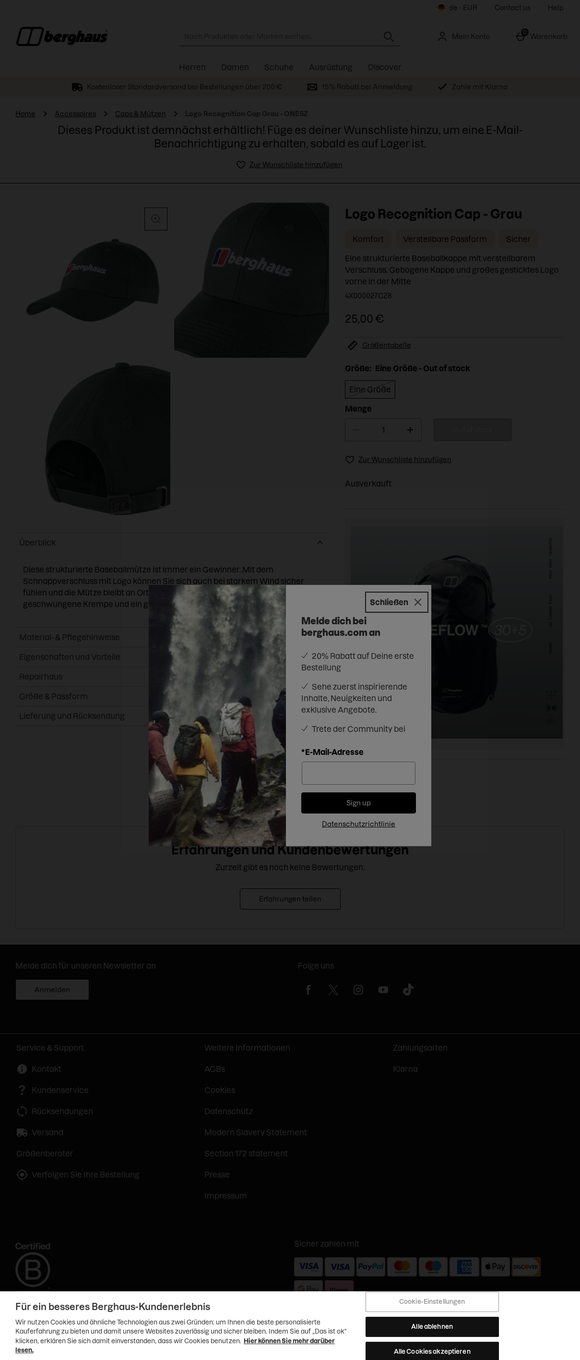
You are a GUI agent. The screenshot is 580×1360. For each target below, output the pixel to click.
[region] (290, 1325)
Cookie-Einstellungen (432, 1302)
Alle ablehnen (432, 1326)
